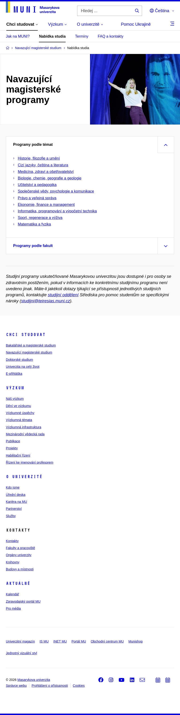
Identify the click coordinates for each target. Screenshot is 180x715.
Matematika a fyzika (34, 224)
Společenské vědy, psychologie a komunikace (56, 191)
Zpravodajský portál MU (23, 601)
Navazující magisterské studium (29, 352)
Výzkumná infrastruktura (23, 427)
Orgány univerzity (18, 555)
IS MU (44, 641)
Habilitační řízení (18, 455)
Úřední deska (15, 495)
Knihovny (12, 562)
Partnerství (14, 509)
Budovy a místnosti (20, 569)
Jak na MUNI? (18, 36)
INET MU (60, 641)
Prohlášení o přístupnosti (50, 685)
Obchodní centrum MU (107, 641)
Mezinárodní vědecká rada (25, 434)
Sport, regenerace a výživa (40, 218)
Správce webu (16, 685)
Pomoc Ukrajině (136, 24)
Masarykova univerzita (33, 680)
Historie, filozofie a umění (39, 158)
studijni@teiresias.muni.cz (45, 301)
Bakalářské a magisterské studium (31, 345)
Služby (11, 516)
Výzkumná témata (19, 420)
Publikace (13, 441)
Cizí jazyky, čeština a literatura (43, 165)
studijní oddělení (63, 295)
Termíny (81, 36)
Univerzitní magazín (20, 641)
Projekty (12, 448)
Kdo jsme (12, 487)
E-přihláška (14, 373)
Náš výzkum (15, 398)
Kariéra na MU (16, 502)
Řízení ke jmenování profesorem (29, 462)
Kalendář (12, 594)
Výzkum (15, 387)
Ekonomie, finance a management (46, 205)
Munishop (135, 641)
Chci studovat (25, 334)
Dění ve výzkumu (18, 406)
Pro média (13, 608)
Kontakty (12, 541)
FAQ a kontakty (110, 36)
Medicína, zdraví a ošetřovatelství (46, 172)
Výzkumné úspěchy (20, 413)
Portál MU (78, 641)
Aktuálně (18, 583)
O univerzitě (24, 476)
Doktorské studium (19, 359)
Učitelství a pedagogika (37, 185)
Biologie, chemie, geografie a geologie (49, 178)
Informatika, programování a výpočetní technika (57, 211)
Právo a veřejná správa (37, 198)
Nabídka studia (52, 36)
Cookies (79, 685)
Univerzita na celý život (22, 366)
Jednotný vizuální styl (21, 653)
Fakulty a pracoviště (20, 548)
